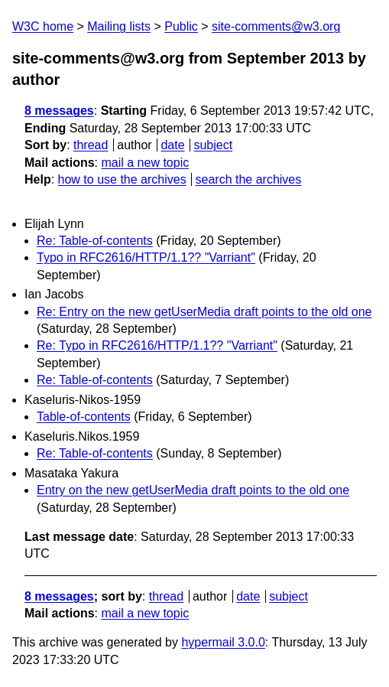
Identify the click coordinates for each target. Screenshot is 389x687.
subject (212, 144)
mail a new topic (145, 162)
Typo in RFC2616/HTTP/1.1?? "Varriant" (146, 257)
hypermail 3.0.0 (222, 642)
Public (181, 26)
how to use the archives (122, 179)
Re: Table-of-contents (95, 240)
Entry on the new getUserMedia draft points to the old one (193, 490)
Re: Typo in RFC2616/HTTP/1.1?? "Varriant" (157, 345)
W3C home (42, 26)
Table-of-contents (84, 416)
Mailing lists (119, 26)
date (172, 144)
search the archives (249, 179)
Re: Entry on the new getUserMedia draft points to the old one (204, 311)
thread (90, 144)
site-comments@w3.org (276, 26)
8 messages (59, 110)
